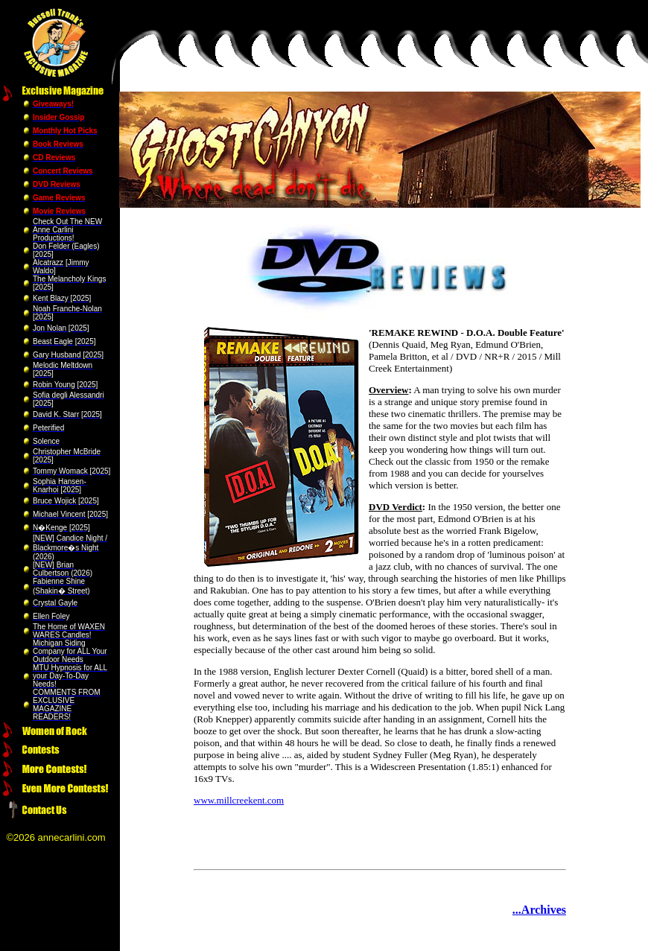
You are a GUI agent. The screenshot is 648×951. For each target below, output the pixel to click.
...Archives (539, 909)
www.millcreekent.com (239, 800)
